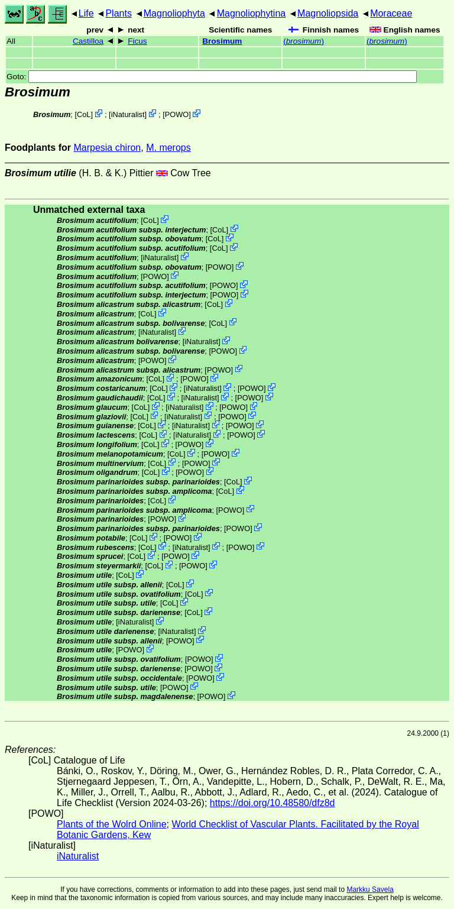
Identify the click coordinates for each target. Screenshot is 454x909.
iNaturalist (128, 114)
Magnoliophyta (174, 13)
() (303, 41)
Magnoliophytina (251, 13)
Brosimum (222, 41)
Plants (118, 13)
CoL (83, 114)
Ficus (137, 41)
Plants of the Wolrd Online (112, 824)
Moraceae (391, 13)
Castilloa (88, 41)
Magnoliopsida (327, 13)
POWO (177, 114)
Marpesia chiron (107, 148)
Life (86, 13)
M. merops (168, 148)
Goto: (212, 76)
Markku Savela (369, 889)
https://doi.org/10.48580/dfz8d (272, 803)
